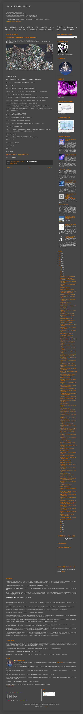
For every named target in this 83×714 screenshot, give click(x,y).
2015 (60, 261)
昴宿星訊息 (70, 27)
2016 (60, 259)
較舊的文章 (49, 167)
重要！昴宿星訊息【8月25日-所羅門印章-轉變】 (68, 339)
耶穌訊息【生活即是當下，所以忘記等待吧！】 (68, 421)
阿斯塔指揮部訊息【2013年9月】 (67, 475)
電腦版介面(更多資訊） (17, 21)
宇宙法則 (25, 29)
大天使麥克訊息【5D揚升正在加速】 (67, 364)
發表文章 (46, 692)
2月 (61, 531)
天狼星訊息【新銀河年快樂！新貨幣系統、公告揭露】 (68, 509)
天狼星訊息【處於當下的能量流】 (67, 314)
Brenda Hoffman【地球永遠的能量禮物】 (68, 512)
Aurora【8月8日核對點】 (65, 441)
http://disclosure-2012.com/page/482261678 (17, 154)
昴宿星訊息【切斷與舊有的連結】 (67, 449)
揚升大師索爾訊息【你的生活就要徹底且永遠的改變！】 (68, 495)
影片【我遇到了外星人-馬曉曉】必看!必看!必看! (70, 181)
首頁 (29, 167)
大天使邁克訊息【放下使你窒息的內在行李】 (68, 383)
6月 (61, 524)
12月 (61, 267)
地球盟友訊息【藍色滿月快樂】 (66, 335)
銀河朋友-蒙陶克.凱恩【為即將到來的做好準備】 (68, 412)
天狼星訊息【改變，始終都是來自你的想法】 (68, 405)
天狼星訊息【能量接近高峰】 (66, 462)
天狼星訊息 (21, 27)
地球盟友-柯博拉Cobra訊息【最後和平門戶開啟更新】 (68, 306)
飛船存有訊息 (42, 29)
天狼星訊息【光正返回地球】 (70, 155)
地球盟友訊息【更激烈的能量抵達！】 (68, 388)
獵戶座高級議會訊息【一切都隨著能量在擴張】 (68, 482)
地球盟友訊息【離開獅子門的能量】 (67, 410)
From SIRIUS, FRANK (18, 6)
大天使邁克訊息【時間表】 (65, 460)
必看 (6, 27)
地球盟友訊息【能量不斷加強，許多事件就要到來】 (68, 391)
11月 (61, 269)
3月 (61, 529)
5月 (61, 525)
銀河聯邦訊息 (33, 29)
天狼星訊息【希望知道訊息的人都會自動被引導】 (68, 380)
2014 (60, 263)
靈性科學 (7, 29)
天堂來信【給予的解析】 (65, 309)
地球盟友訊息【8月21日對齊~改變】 (67, 320)
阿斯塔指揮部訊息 (60, 27)
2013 (60, 265)
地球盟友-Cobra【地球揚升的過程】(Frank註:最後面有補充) (21, 38)
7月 (61, 522)
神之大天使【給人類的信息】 (66, 519)
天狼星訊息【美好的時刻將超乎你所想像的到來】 (68, 465)
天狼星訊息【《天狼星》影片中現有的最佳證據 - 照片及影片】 (70, 218)
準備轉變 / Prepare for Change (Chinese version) (67, 515)
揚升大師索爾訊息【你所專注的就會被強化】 (68, 453)
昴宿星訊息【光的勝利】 (65, 287)
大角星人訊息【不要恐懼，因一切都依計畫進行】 (68, 348)
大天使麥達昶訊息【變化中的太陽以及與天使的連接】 (68, 358)
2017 (60, 258)
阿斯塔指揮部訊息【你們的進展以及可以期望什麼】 (68, 300)
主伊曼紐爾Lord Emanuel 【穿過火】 (68, 517)
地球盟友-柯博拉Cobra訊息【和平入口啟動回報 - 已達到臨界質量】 (68, 292)
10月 (61, 271)
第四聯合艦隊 (60, 663)
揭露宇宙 (51, 27)
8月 (61, 275)
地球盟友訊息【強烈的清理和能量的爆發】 (68, 489)
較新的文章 (9, 167)
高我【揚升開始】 (64, 304)
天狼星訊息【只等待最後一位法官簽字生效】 (68, 285)
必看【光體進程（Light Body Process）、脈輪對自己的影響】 (67, 279)
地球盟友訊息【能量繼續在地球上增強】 (67, 345)
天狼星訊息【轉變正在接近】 (66, 485)
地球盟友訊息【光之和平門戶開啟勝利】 (67, 297)
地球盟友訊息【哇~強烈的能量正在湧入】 (68, 498)
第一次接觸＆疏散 (16, 29)
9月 (61, 273)
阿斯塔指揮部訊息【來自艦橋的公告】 (68, 354)
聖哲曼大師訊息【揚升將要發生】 (67, 356)
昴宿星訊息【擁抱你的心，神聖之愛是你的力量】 (68, 415)
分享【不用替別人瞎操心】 (65, 486)
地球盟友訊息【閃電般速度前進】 (67, 289)
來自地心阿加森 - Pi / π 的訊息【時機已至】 (68, 351)
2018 (60, 256)
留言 (45, 695)
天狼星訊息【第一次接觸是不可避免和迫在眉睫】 (68, 282)
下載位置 (63, 571)
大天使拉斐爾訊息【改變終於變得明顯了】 (68, 361)
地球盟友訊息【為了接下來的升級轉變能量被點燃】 (68, 438)
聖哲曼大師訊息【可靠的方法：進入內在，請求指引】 (68, 506)
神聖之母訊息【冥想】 (64, 450)
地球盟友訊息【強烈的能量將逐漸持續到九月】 (68, 470)
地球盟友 (64, 29)
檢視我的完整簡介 (10, 686)
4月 (61, 527)
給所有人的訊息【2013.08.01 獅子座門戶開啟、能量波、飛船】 (68, 492)
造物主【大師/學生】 (64, 403)
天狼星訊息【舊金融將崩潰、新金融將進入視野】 (68, 401)
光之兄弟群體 (43, 27)
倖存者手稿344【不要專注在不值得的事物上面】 (68, 366)
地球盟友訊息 (30, 27)
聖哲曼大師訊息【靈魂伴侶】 (66, 477)
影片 (37, 27)
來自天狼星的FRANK (20, 660)
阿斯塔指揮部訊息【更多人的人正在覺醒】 (68, 331)
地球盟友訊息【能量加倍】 (65, 377)
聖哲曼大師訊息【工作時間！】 (66, 333)
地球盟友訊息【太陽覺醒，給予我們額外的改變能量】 (68, 369)
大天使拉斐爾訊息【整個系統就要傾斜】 (67, 432)
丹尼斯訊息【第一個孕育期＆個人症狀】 (70, 225)
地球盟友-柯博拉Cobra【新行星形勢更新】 (70, 237)
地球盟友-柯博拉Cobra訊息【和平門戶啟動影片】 (68, 325)
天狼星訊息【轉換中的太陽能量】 (67, 455)
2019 (60, 254)
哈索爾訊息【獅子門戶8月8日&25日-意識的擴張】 (68, 446)
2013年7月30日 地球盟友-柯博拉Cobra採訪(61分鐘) (68, 372)
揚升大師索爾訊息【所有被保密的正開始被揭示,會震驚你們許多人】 (68, 479)
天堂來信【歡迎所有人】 (65, 408)
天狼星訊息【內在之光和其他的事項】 (68, 396)
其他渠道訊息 (13, 27)
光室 (76, 27)
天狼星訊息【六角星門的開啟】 (66, 322)
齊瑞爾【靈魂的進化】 (63, 205)
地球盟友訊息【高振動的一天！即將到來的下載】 (68, 311)
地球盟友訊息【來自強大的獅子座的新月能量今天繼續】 (68, 458)
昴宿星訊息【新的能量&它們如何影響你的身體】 (68, 435)
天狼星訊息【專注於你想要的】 (66, 337)
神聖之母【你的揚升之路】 (65, 473)
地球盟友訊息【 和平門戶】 (66, 302)
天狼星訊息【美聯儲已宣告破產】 (70, 140)
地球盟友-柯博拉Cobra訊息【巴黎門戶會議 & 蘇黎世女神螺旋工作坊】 (68, 429)
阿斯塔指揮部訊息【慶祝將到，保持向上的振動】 (68, 467)
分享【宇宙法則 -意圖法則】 (65, 169)
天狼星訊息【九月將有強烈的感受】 (67, 276)
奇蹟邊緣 (50, 29)
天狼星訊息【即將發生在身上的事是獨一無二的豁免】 (68, 328)
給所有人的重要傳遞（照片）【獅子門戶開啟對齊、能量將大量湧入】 (68, 503)
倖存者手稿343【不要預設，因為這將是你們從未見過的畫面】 (68, 386)
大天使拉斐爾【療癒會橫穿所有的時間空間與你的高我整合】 (68, 394)
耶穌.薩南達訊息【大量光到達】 (67, 319)
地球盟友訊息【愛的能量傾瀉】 (66, 424)
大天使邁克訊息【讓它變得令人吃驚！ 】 (68, 443)
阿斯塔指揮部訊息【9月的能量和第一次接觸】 (68, 342)
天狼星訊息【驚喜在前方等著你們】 (67, 294)
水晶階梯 (57, 29)
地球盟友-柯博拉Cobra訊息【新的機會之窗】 (68, 426)
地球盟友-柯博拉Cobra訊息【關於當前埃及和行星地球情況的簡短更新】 (68, 375)
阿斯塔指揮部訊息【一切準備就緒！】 (68, 500)
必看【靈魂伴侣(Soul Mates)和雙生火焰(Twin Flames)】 (68, 418)
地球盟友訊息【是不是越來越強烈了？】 (67, 316)
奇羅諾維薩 (71, 29)
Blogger (46, 707)
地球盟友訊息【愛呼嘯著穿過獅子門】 (68, 398)
